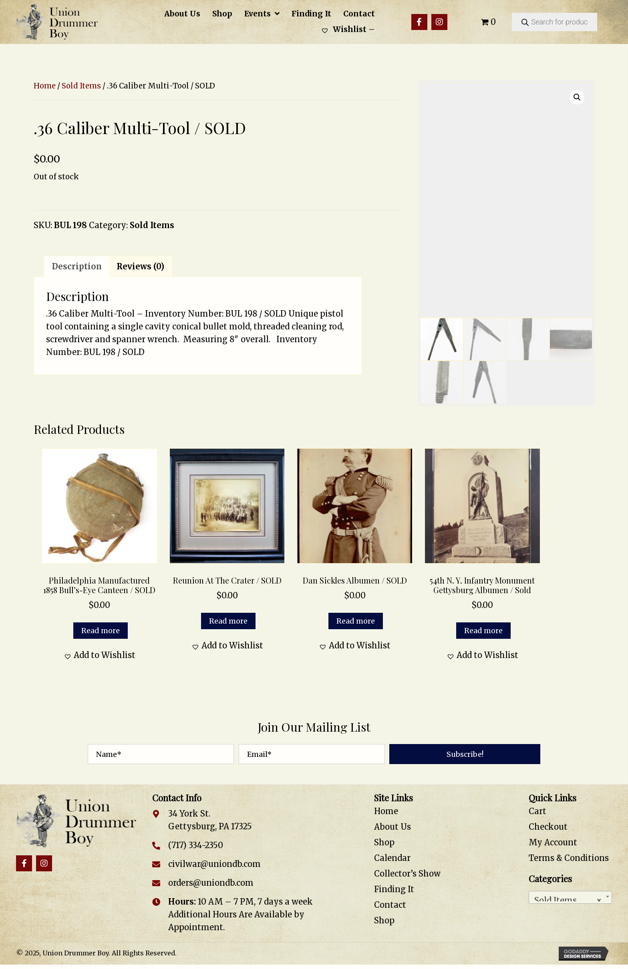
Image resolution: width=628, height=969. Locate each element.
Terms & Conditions (569, 858)
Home (45, 85)
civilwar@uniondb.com (214, 864)
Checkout (548, 827)
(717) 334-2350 (195, 845)
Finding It (394, 889)
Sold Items (81, 85)
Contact (390, 905)
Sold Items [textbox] (568, 898)
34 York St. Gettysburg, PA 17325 (210, 820)
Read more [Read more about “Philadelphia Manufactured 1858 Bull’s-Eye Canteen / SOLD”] (100, 630)
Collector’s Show (407, 874)
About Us (392, 827)
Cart (537, 811)
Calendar (392, 858)
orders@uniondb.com (211, 883)
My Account (553, 842)
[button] (419, 22)
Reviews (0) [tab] (140, 266)
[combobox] (570, 897)
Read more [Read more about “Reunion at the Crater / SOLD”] (228, 621)
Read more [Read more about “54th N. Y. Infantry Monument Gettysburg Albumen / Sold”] (483, 630)
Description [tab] (77, 266)
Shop (384, 842)
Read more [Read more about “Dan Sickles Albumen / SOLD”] (355, 621)
